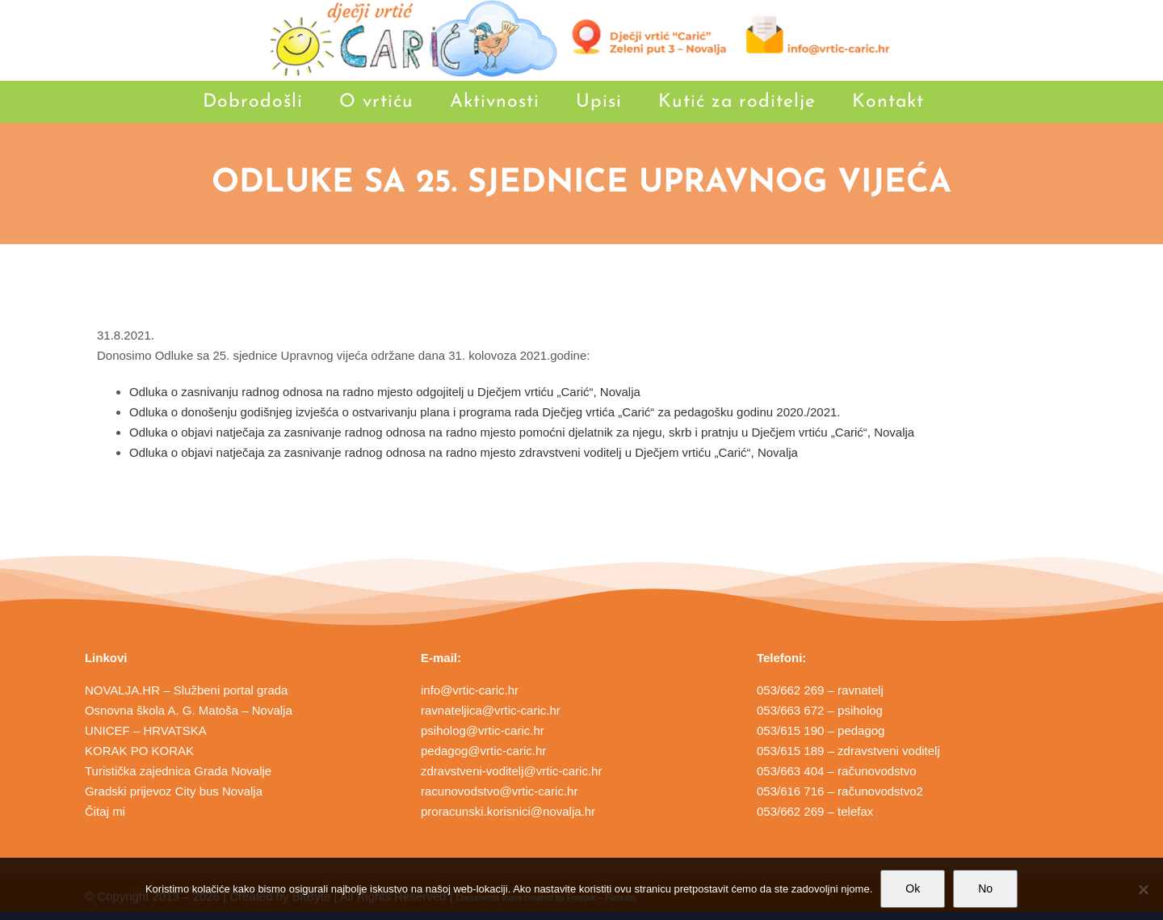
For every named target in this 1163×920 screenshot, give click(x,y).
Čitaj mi (105, 811)
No (985, 888)
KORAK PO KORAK (139, 751)
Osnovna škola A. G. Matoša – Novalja (188, 710)
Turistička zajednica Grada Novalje (178, 771)
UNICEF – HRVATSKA (146, 730)
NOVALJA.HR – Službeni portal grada (186, 690)
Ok (912, 888)
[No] (1143, 889)
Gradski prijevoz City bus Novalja (173, 791)
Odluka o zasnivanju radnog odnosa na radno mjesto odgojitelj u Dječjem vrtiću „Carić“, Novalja (384, 392)
